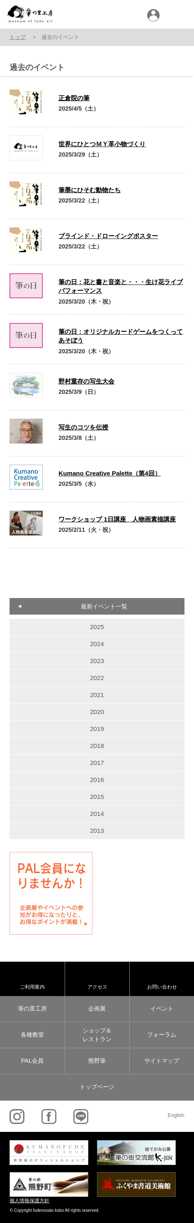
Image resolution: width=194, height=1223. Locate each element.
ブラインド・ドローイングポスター (108, 235)
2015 (97, 796)
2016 (97, 779)
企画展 (97, 1008)
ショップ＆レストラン (97, 1035)
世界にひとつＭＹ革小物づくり (102, 143)
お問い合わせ (162, 986)
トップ (18, 37)
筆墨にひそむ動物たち (89, 189)
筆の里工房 (32, 1008)
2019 (97, 728)
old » (165, 569)
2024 (97, 643)
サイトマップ (161, 1060)
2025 (97, 626)
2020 (97, 711)
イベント (161, 1008)
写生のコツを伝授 (83, 427)
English (175, 1115)
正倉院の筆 (74, 97)
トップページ (97, 1086)
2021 (97, 694)
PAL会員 (32, 1060)
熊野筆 (97, 1060)
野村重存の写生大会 (86, 381)
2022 (97, 677)
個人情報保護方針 (29, 1200)
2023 (97, 660)
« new (28, 569)
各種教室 (32, 1034)
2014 (97, 813)
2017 (97, 762)
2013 (97, 830)
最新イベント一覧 (104, 606)
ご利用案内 (32, 986)
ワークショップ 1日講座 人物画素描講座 (117, 519)
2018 (97, 745)
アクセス (97, 986)
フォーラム (161, 1034)
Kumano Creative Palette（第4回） (109, 473)
